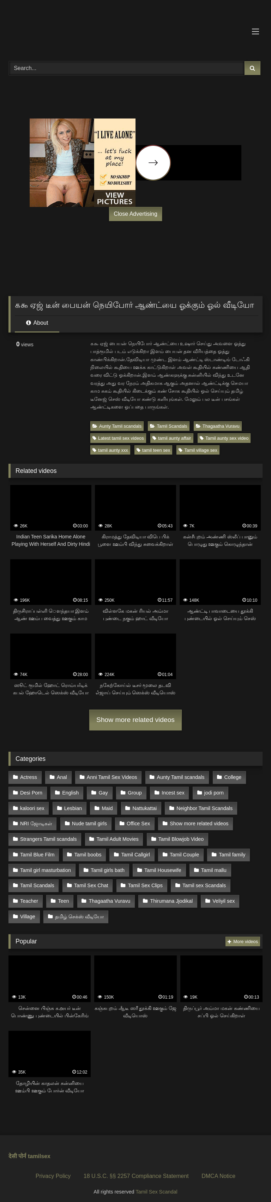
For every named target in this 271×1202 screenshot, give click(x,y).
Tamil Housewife (162, 866)
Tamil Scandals (168, 426)
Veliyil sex (222, 897)
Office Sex (137, 822)
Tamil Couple (183, 852)
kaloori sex (32, 807)
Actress (28, 777)
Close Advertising (135, 214)
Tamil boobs (87, 852)
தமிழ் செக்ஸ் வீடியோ (79, 911)
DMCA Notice (218, 1171)
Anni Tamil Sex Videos (111, 777)
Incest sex (171, 792)
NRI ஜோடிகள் (36, 822)
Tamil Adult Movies (117, 837)
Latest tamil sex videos (118, 438)
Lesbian (73, 807)
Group (134, 792)
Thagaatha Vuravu (218, 426)
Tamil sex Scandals (203, 882)
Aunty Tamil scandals (116, 426)
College (231, 777)
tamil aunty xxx (110, 450)
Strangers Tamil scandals (48, 837)
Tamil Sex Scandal (156, 1187)
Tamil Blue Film (37, 852)
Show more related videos (135, 719)
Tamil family (231, 852)
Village (27, 911)
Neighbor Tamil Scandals (203, 807)
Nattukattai (144, 807)
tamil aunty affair (171, 438)
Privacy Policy (53, 1171)
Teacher (29, 897)
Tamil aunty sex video (224, 438)
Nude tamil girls (89, 822)
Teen (63, 897)
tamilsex (39, 1151)
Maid (106, 807)
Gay (102, 792)
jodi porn (212, 792)
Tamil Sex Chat (91, 882)
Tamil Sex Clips (144, 882)
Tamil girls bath (107, 866)
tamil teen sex (153, 450)
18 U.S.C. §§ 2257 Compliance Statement (136, 1171)
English (70, 792)
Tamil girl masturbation (45, 866)
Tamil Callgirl (135, 852)
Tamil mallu (212, 866)
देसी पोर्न (17, 1151)
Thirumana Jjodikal (170, 897)
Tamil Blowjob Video (180, 837)
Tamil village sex (198, 450)
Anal (61, 777)
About (37, 323)
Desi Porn (31, 792)
